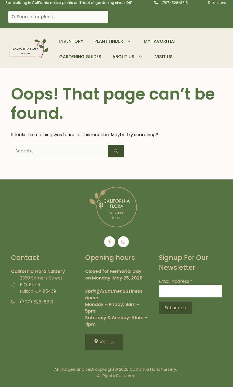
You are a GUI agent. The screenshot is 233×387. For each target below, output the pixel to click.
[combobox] (58, 17)
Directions (217, 2)
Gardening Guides (80, 56)
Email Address (176, 281)
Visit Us (164, 56)
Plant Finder (113, 41)
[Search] (116, 151)
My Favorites (159, 41)
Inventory (71, 41)
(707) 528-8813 (174, 2)
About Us (128, 56)
